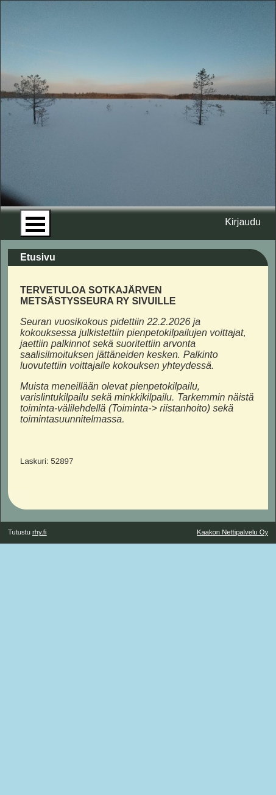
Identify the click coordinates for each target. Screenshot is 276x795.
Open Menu (35, 223)
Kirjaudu (243, 222)
